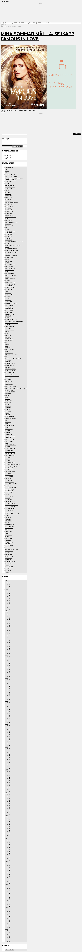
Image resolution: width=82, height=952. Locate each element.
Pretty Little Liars (10, 386)
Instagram (8, 157)
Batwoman (8, 199)
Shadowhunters (10, 416)
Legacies (7, 337)
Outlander (8, 379)
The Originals (9, 496)
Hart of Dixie (9, 309)
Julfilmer (8, 328)
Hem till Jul (8, 312)
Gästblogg (8, 307)
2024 (6, 611)
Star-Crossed (9, 434)
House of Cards (9, 317)
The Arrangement (10, 462)
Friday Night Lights (10, 282)
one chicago (8, 563)
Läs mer (3, 112)
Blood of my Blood (10, 217)
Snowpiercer (8, 429)
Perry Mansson (9, 385)
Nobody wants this (10, 369)
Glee (6, 291)
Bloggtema (4, 26)
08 (9, 602)
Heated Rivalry (9, 310)
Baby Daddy (8, 195)
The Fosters (8, 480)
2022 (6, 655)
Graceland (8, 300)
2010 (6, 929)
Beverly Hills (9, 206)
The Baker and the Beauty (12, 464)
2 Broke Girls (9, 167)
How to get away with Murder (14, 321)
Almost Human (9, 185)
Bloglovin (8, 155)
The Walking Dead (10, 508)
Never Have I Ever (10, 363)
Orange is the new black (12, 376)
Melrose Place (9, 353)
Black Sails (8, 210)
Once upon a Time (10, 372)
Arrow (7, 190)
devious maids (9, 556)
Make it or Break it (10, 349)
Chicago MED (8, 236)
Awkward (8, 194)
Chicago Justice (9, 234)
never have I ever (10, 561)
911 (6, 172)
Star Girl (8, 432)
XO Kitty (7, 544)
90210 (7, 171)
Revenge (7, 399)
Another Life (8, 188)
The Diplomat (9, 476)
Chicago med (8, 240)
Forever (7, 280)
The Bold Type (9, 469)
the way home (9, 567)
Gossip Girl (8, 296)
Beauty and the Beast (11, 203)
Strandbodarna (9, 950)
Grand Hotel (8, 302)
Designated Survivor (11, 248)
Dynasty (7, 259)
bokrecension (9, 551)
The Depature (9, 475)
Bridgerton (8, 220)
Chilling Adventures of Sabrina (14, 241)
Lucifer (7, 344)
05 (9, 598)
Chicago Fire (8, 233)
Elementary (8, 261)
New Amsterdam (9, 365)
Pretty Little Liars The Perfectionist (16, 388)
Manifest (7, 351)
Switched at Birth (10, 455)
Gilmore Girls (9, 286)
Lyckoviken (8, 347)
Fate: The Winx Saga (10, 275)
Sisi (6, 420)
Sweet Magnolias (10, 453)
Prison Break (9, 390)
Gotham (7, 298)
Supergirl (8, 446)
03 (9, 586)
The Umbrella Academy (11, 505)
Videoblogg (8, 531)
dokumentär (8, 558)
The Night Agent (10, 492)
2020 (6, 701)
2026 (6, 581)
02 (9, 584)
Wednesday (8, 540)
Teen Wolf (8, 457)
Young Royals (9, 545)
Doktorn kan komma (11, 256)
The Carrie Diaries (10, 471)
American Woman (10, 187)
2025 (6, 589)
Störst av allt (9, 441)
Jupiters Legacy (9, 330)
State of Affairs (10, 436)
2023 (6, 632)
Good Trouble (9, 294)
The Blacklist (9, 468)
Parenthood (8, 381)
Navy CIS (7, 362)
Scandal (7, 409)
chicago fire (8, 552)
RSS (6, 159)
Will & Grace (9, 542)
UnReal (7, 522)
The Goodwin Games (11, 484)
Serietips (7, 413)
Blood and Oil (9, 215)
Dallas (7, 247)
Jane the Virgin (9, 326)
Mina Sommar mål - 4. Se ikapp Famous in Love (37, 36)
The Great (8, 485)
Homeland (8, 316)
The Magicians (9, 491)
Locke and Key (9, 339)
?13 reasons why (10, 174)
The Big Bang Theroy (11, 466)
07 (9, 621)
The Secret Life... (10, 503)
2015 (6, 816)
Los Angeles (8, 340)
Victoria (7, 529)
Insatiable (8, 324)
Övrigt (7, 572)
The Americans (9, 461)
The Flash (8, 478)
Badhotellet (9, 197)
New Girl (7, 367)
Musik (7, 356)
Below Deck (8, 204)
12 (9, 609)
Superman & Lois (10, 448)
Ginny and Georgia (10, 287)
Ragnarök (8, 393)
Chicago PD (8, 238)
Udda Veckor (8, 521)
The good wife (9, 512)
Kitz (6, 333)
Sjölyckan (8, 422)
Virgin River (8, 535)
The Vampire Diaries (10, 506)
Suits (6, 443)
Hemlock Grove (9, 314)
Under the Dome (9, 524)
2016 (6, 793)
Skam (6, 423)
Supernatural (9, 450)
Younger (7, 547)
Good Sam (8, 293)
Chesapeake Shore (10, 231)
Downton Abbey (9, 257)
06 (9, 600)
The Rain (7, 498)
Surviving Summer (10, 452)
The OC (7, 494)
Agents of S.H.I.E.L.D (10, 180)
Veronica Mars (9, 528)
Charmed (7, 229)
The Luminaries (9, 489)
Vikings (7, 533)
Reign (6, 397)
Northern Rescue (10, 370)
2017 (6, 770)
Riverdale (8, 402)
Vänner (7, 537)
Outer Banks (8, 377)
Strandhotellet (10, 439)
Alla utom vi (8, 181)
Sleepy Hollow (9, 425)
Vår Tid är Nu (9, 538)
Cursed (7, 243)
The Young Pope (9, 510)
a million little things (11, 549)
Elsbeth (7, 263)
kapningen (8, 560)
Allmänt (7, 183)
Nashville (8, 360)
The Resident (9, 499)
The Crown (8, 473)
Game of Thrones (10, 284)
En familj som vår (10, 268)
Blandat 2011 (9, 211)
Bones (7, 218)
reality (7, 565)
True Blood (8, 517)
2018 (6, 747)
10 (9, 605)
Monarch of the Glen (11, 355)
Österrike (8, 570)
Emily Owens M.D (9, 264)
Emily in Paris (9, 266)
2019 (6, 724)
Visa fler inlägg (77, 133)
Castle (7, 227)
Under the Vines (9, 526)
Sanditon (8, 406)
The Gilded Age (9, 482)
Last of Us (8, 335)
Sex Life (7, 415)
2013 (6, 862)
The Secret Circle (10, 501)
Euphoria (7, 271)
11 (9, 607)
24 (6, 169)
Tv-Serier (18, 26)
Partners (7, 383)
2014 (6, 839)
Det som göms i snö (10, 252)
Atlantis (7, 192)
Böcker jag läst (9, 226)
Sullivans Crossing (10, 445)
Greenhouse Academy (11, 303)
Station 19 (8, 438)
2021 (6, 678)
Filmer (7, 277)
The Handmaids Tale (10, 487)
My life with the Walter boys (13, 358)
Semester (8, 411)
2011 (6, 907)
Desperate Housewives (11, 250)
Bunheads (8, 224)
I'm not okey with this (11, 323)
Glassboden (8, 289)
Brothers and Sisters (11, 222)
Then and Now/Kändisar (12, 514)
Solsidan (7, 431)
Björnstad (8, 208)
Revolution (8, 400)
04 (9, 588)
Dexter (7, 254)
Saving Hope (8, 408)
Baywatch (8, 201)
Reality (7, 395)
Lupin (6, 346)
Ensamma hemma (9, 270)
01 (9, 582)
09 (9, 604)
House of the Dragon (11, 319)
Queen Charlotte (10, 392)
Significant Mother (10, 418)
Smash (7, 427)
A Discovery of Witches (11, 176)
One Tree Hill (9, 374)
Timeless (7, 515)
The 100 (7, 459)
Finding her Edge (10, 279)
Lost (6, 342)
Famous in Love (11, 26)
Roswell (7, 404)
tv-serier (7, 568)
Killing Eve (8, 332)
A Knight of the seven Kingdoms (14, 178)
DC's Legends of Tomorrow (13, 245)
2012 (6, 884)
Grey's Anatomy (9, 305)
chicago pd (8, 554)
